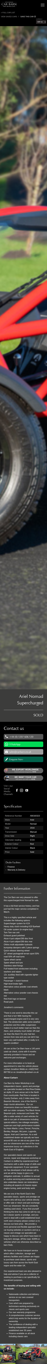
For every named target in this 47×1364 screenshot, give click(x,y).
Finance (11, 867)
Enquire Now (16, 759)
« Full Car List (8, 13)
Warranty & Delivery (16, 870)
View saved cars (9, 17)
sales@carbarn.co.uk (20, 751)
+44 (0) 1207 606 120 (21, 736)
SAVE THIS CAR (28, 17)
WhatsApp (14, 744)
